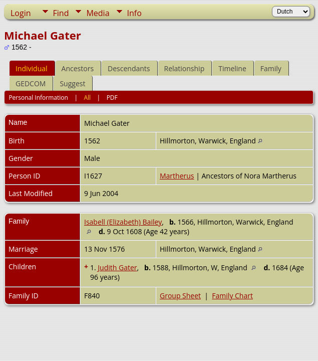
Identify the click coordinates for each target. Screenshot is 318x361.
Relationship (184, 68)
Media (97, 13)
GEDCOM (31, 83)
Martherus (177, 175)
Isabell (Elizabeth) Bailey (123, 222)
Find (61, 13)
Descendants (129, 68)
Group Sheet (180, 295)
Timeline (232, 68)
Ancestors (78, 68)
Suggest (72, 83)
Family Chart (232, 295)
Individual (32, 68)
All (87, 97)
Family (270, 68)
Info (134, 13)
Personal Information (38, 97)
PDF (112, 97)
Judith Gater (117, 267)
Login (21, 13)
